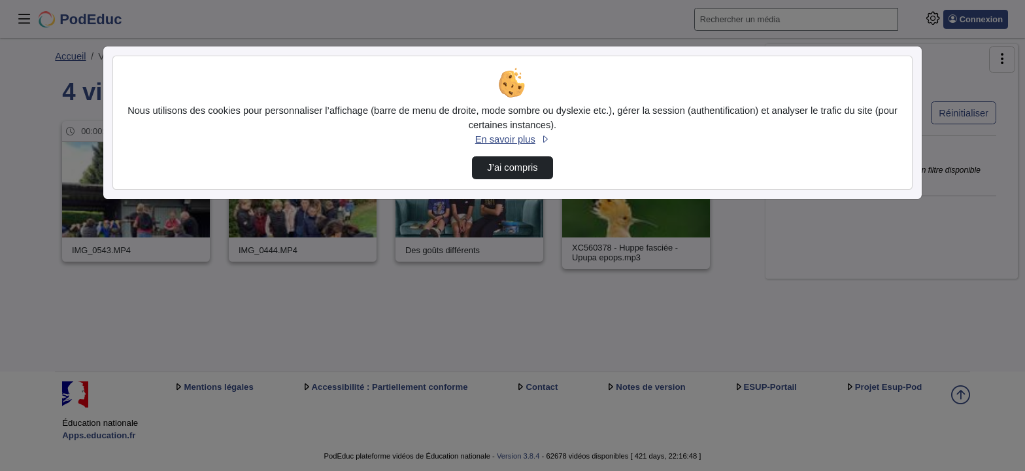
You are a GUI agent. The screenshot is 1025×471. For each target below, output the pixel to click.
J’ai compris (512, 167)
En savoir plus (512, 139)
